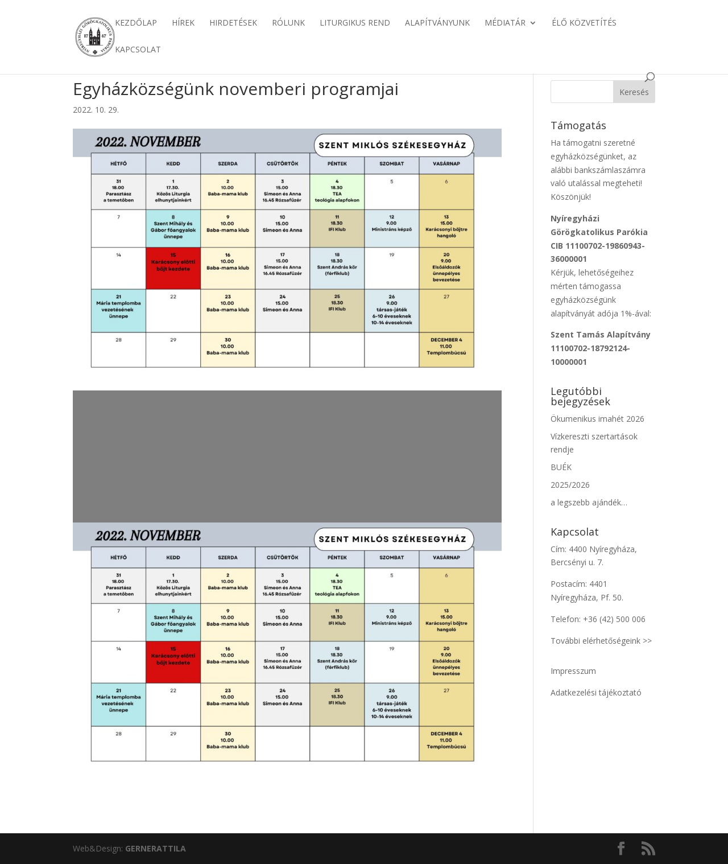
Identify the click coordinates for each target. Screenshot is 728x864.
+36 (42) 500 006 (614, 619)
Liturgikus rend (355, 23)
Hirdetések (233, 23)
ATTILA (155, 848)
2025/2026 (570, 484)
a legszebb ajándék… (589, 502)
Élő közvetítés (584, 23)
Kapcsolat (138, 50)
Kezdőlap (136, 23)
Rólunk (288, 23)
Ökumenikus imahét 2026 (597, 418)
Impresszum (573, 670)
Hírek (183, 23)
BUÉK (561, 467)
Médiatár (505, 23)
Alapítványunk (437, 23)
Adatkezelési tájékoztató (596, 692)
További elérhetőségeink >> (601, 640)
